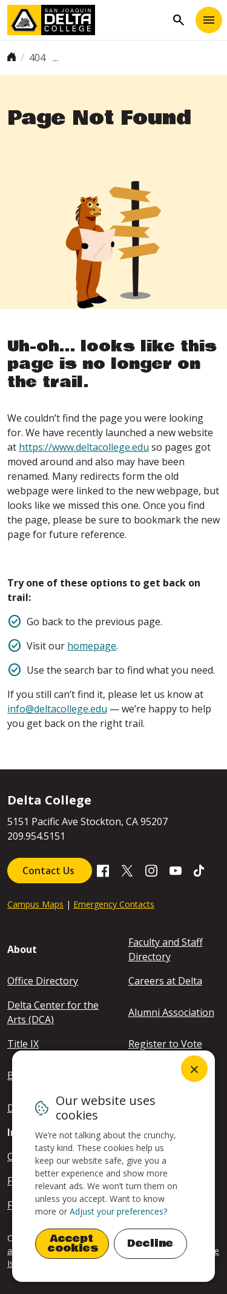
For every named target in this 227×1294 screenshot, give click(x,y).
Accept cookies (73, 1243)
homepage (91, 645)
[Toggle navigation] (209, 20)
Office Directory (42, 980)
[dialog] (113, 1166)
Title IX (23, 1043)
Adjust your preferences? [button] (118, 1211)
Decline (150, 1243)
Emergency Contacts (113, 904)
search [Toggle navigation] (178, 20)
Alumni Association (171, 1012)
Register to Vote (165, 1043)
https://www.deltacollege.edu (84, 447)
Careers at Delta (165, 980)
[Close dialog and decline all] (194, 1068)
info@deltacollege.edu (57, 708)
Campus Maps (35, 904)
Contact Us (49, 870)
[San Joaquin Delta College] (86, 20)
